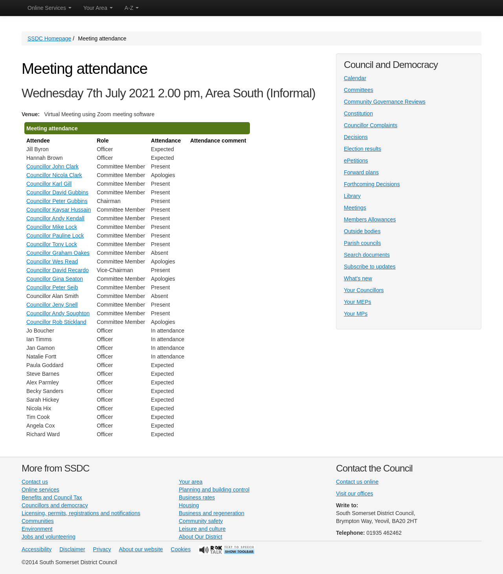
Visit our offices (354, 493)
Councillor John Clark (52, 166)
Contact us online (357, 482)
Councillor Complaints (370, 125)
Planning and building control (214, 489)
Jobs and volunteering (48, 537)
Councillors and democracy (55, 505)
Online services (40, 489)
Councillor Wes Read (52, 261)
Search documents (367, 255)
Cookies (181, 549)
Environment (37, 529)
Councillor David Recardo (57, 270)
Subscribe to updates (370, 266)
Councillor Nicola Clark (54, 175)
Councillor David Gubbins (57, 192)
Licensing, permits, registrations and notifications (81, 513)
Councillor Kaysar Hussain (58, 210)
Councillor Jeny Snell (52, 305)
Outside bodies (362, 231)
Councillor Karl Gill (49, 184)
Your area (190, 482)
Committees (358, 90)
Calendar (355, 78)
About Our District (200, 537)
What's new (358, 278)
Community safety (201, 521)
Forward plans (361, 172)
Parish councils (362, 243)
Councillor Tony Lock (51, 244)
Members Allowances (370, 219)
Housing (189, 505)
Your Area (98, 8)
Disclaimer (72, 549)
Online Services (50, 8)
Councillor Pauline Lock (55, 235)
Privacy (102, 549)
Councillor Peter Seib (52, 287)
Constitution (358, 113)
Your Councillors (364, 290)
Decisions (356, 137)
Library (352, 196)
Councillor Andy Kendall (55, 218)
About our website (141, 549)
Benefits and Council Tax (52, 497)
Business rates (197, 497)
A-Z (132, 8)
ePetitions (356, 160)
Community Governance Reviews (385, 102)
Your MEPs (357, 302)
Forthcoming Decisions (372, 184)
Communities (38, 521)
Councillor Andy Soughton (58, 313)
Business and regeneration (211, 513)
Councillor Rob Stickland (56, 322)
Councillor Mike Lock (51, 227)
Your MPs (355, 314)
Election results (362, 149)
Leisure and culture (202, 529)
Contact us (35, 482)
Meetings (355, 208)
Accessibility (36, 549)
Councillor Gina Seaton (54, 279)
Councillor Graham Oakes (58, 253)
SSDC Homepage (49, 38)
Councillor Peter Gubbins (57, 201)
